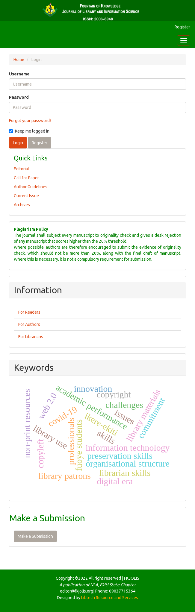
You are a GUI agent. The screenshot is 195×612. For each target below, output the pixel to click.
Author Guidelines (30, 186)
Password (19, 97)
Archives (22, 204)
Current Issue (26, 195)
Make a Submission (35, 536)
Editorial (21, 168)
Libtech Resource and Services (109, 597)
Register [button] (39, 142)
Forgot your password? (30, 120)
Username (19, 74)
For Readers (29, 312)
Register (182, 27)
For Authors (29, 324)
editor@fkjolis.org (76, 591)
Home (18, 59)
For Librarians (30, 336)
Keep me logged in (29, 131)
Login (18, 142)
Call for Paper (26, 177)
